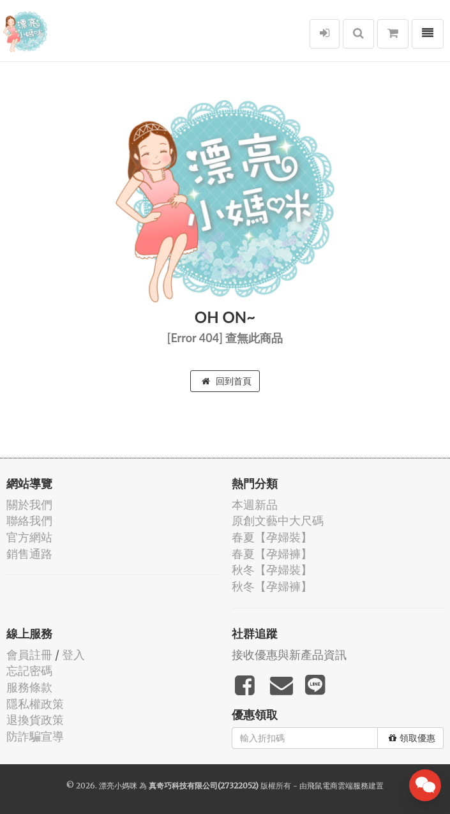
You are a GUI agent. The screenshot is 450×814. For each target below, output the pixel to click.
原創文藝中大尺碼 (278, 520)
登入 (73, 654)
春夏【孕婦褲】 (272, 553)
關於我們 (29, 504)
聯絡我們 (29, 520)
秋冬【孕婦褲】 (272, 586)
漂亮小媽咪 (118, 785)
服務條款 (29, 687)
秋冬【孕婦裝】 (272, 569)
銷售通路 (29, 553)
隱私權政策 (35, 704)
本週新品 (255, 504)
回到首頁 (226, 381)
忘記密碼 (29, 670)
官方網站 (29, 537)
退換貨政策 (35, 719)
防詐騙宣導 (35, 736)
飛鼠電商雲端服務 (337, 785)
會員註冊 (29, 654)
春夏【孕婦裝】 (272, 537)
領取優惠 (412, 738)
